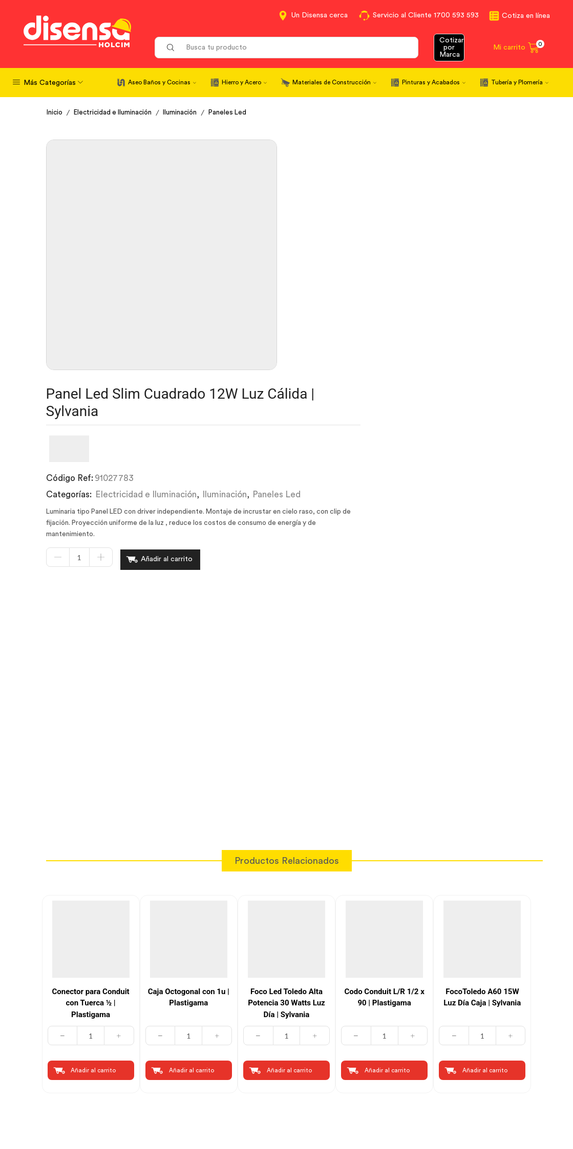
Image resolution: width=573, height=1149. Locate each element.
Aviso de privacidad (207, 1062)
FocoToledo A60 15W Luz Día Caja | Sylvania (482, 748)
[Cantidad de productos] (278, 312)
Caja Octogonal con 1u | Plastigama (188, 748)
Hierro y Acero (244, 82)
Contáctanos (319, 1025)
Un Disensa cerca (319, 15)
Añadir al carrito (365, 312)
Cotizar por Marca (451, 47)
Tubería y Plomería (519, 82)
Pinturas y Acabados (433, 82)
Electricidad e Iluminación (116, 112)
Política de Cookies (206, 1081)
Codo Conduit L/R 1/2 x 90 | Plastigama (384, 748)
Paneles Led (236, 112)
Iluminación (186, 112)
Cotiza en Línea (199, 1025)
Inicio (55, 112)
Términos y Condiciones (215, 1044)
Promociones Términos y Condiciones (464, 1082)
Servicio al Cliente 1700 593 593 (426, 15)
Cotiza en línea (526, 15)
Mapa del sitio (445, 1107)
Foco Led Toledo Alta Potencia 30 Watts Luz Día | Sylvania (286, 754)
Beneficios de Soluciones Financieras (341, 1089)
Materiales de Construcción (334, 82)
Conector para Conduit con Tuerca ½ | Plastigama (90, 754)
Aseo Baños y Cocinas (162, 82)
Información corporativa (465, 1025)
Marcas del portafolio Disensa (459, 1050)
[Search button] (170, 47)
